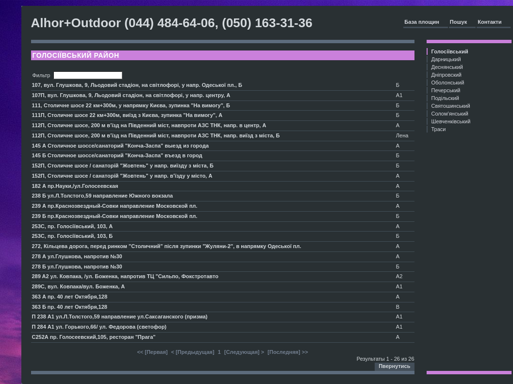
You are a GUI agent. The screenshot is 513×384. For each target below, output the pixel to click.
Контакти (489, 22)
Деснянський (447, 67)
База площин (421, 22)
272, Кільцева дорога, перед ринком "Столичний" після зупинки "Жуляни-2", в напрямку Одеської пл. (166, 246)
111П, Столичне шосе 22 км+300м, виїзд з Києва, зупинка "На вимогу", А (127, 115)
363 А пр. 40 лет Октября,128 (70, 297)
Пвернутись (394, 366)
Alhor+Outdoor (76, 23)
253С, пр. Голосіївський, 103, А (72, 226)
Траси (438, 129)
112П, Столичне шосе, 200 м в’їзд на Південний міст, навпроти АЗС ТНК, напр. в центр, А (149, 125)
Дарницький (446, 59)
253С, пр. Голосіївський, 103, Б (72, 236)
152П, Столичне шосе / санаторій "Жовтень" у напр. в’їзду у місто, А (122, 176)
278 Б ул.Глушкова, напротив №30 (77, 266)
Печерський (446, 90)
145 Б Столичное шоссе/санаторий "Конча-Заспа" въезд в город (117, 155)
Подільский (445, 98)
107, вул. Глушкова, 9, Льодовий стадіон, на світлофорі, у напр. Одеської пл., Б (137, 85)
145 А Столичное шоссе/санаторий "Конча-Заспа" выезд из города (120, 146)
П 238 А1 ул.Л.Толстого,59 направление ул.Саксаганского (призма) (120, 316)
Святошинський (450, 106)
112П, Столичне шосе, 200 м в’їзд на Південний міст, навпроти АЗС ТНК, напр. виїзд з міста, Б (156, 135)
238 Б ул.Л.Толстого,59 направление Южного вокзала (102, 196)
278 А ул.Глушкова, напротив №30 (77, 256)
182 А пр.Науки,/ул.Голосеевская (75, 186)
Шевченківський (451, 121)
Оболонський (447, 82)
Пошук (458, 22)
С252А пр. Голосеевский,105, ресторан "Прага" (94, 337)
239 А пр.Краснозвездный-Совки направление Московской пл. (115, 206)
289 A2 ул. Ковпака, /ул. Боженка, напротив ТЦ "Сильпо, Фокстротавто (125, 276)
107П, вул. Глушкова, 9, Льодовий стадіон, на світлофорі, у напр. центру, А (131, 95)
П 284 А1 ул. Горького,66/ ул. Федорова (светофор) (99, 327)
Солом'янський (450, 114)
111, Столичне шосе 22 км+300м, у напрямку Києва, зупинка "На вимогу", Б (131, 105)
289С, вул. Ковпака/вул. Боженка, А (78, 286)
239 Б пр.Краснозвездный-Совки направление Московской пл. (115, 216)
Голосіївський (449, 51)
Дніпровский (446, 75)
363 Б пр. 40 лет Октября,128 (69, 307)
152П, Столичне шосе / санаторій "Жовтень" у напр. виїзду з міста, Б (123, 165)
